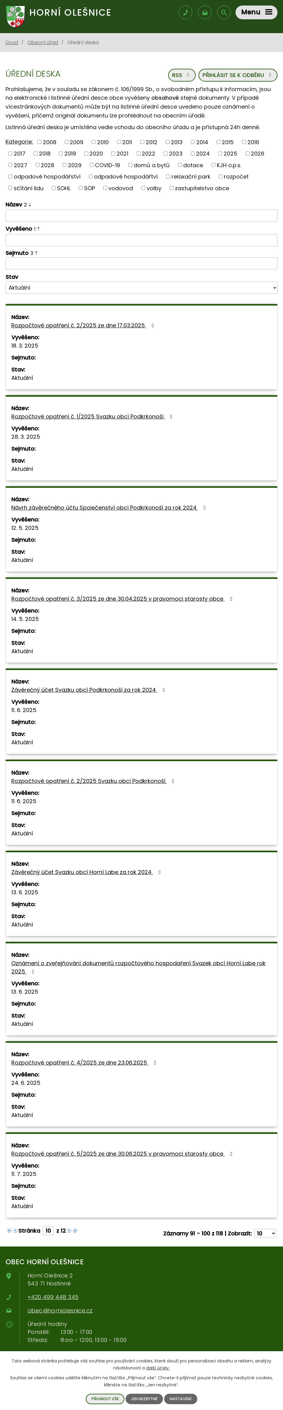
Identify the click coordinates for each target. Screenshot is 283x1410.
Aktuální (22, 378)
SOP (89, 188)
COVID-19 (107, 165)
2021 (122, 153)
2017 (19, 153)
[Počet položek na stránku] (265, 1233)
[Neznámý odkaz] (9, 1230)
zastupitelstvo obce (202, 188)
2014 (202, 142)
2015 (228, 142)
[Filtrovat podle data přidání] (141, 240)
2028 (47, 165)
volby (154, 188)
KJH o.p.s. (229, 165)
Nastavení (180, 1398)
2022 (148, 153)
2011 (127, 142)
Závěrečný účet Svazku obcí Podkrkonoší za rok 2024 (89, 690)
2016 (253, 142)
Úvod (12, 42)
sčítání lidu (28, 188)
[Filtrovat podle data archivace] (141, 263)
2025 (230, 153)
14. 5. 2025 (25, 619)
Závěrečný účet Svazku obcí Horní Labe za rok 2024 (87, 872)
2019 (70, 153)
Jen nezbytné (144, 1398)
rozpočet (236, 176)
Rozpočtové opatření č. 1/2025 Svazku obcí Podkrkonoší (93, 416)
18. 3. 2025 (24, 345)
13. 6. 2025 (24, 892)
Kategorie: (19, 141)
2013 (177, 142)
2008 (49, 142)
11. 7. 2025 (23, 1174)
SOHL (63, 188)
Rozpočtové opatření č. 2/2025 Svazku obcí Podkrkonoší (94, 781)
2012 (151, 142)
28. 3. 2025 (25, 437)
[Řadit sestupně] (30, 206)
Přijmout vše (105, 1398)
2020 (96, 153)
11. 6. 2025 (23, 710)
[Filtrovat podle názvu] (141, 216)
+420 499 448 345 (53, 1297)
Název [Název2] (16, 204)
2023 (176, 153)
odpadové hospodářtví (126, 176)
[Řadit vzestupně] (30, 203)
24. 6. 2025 (25, 1083)
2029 (74, 165)
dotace (193, 165)
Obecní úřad (43, 42)
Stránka (29, 1231)
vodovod (120, 188)
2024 (203, 153)
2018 (45, 153)
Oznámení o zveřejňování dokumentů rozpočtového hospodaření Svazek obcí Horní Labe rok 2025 (138, 967)
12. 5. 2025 (25, 528)
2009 (76, 142)
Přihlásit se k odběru (238, 75)
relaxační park (191, 176)
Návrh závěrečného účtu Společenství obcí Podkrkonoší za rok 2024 (109, 507)
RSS (182, 75)
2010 (103, 142)
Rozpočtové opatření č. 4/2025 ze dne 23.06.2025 (84, 1062)
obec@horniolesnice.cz (60, 1310)
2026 (257, 153)
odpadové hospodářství (47, 176)
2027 (20, 165)
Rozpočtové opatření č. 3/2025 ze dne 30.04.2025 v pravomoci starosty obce (123, 599)
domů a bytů (152, 165)
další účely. (158, 1368)
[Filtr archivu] (141, 288)
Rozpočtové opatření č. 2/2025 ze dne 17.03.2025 (83, 325)
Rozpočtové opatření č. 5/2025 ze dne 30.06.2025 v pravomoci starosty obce (123, 1154)
